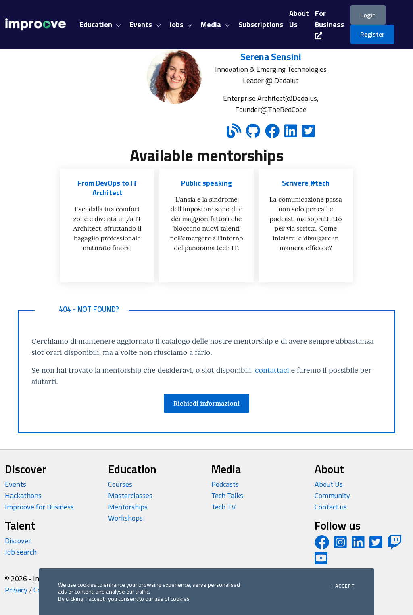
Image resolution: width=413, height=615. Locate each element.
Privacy (16, 589)
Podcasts (225, 484)
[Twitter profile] (375, 545)
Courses (120, 484)
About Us (329, 484)
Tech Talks (227, 495)
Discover (18, 540)
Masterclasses (130, 495)
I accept (343, 586)
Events (15, 484)
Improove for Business (39, 506)
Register (372, 34)
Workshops (125, 518)
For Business (329, 23)
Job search (21, 551)
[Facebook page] (322, 545)
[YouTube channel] (321, 560)
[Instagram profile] (340, 545)
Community (332, 495)
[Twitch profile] (394, 545)
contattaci (272, 370)
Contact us (331, 506)
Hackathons (23, 495)
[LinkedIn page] (358, 545)
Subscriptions (260, 24)
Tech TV (223, 506)
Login (368, 15)
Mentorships (128, 506)
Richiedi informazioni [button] (206, 403)
